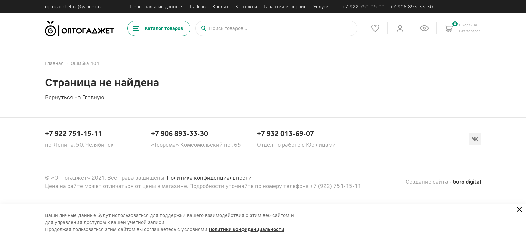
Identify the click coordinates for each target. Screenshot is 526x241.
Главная (54, 63)
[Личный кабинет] (400, 28)
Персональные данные (156, 7)
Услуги (321, 7)
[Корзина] (449, 28)
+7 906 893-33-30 (411, 7)
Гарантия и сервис (285, 7)
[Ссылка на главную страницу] (79, 28)
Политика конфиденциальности (209, 177)
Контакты (246, 7)
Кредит (220, 7)
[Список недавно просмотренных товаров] (424, 28)
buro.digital (467, 181)
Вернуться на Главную (74, 97)
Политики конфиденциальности (246, 229)
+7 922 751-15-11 (363, 7)
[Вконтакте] (475, 139)
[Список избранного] (375, 28)
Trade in (197, 7)
